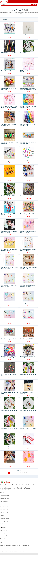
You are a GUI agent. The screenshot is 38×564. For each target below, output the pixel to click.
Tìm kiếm (34, 4)
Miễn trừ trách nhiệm (4, 501)
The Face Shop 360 (12, 551)
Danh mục (2, 504)
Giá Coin (24, 551)
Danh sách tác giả (4, 506)
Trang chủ (1, 7)
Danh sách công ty (4, 509)
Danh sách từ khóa (4, 512)
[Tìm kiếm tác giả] (16, 5)
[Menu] (36, 1)
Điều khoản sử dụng (4, 498)
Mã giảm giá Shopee (4, 521)
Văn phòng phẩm (3, 536)
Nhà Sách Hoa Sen (25, 554)
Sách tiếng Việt (3, 530)
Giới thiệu (2, 492)
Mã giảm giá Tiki (3, 515)
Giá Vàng (17, 551)
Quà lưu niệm (3, 538)
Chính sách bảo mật (4, 495)
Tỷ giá (7, 551)
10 (26, 472)
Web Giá (21, 551)
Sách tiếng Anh (3, 533)
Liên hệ (1, 523)
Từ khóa (6, 7)
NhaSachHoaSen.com (17, 554)
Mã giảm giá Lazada (4, 518)
